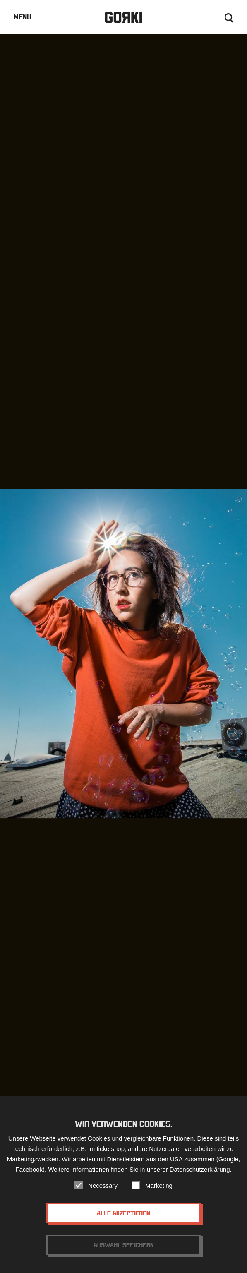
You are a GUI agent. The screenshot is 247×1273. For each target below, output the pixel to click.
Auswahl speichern (124, 1251)
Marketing (159, 1191)
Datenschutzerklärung (200, 1175)
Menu (22, 16)
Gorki (123, 18)
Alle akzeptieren (123, 1219)
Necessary (103, 1191)
